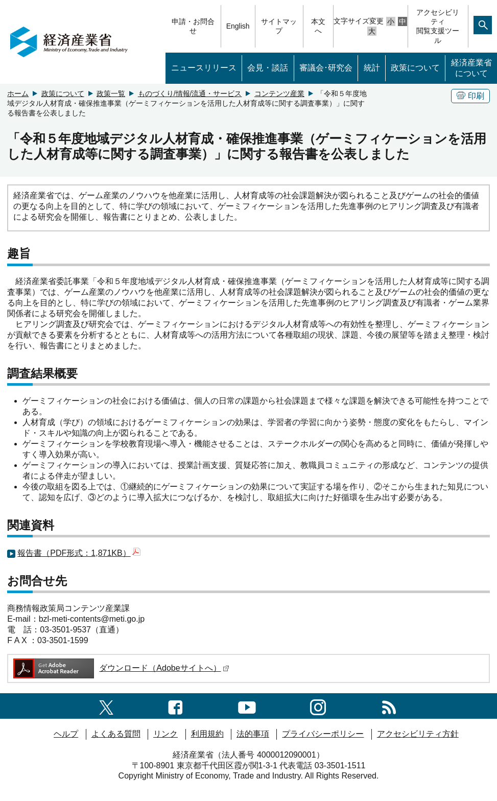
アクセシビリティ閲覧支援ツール (437, 26)
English (238, 26)
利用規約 (207, 733)
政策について (415, 67)
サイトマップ (279, 26)
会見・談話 (267, 67)
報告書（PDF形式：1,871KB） (78, 553)
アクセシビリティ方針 (418, 733)
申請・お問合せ (193, 26)
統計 (372, 67)
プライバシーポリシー (323, 733)
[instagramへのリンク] (318, 706)
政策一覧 (111, 93)
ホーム (18, 93)
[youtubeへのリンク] (247, 706)
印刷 (470, 95)
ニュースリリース (203, 67)
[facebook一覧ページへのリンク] (175, 706)
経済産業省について (471, 68)
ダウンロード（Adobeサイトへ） (120, 668)
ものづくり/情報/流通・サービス (190, 93)
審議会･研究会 (325, 67)
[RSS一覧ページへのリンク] (389, 706)
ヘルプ (66, 733)
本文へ (318, 26)
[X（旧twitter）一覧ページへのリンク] (106, 706)
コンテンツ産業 (279, 93)
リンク (165, 733)
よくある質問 (115, 733)
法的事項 (252, 733)
